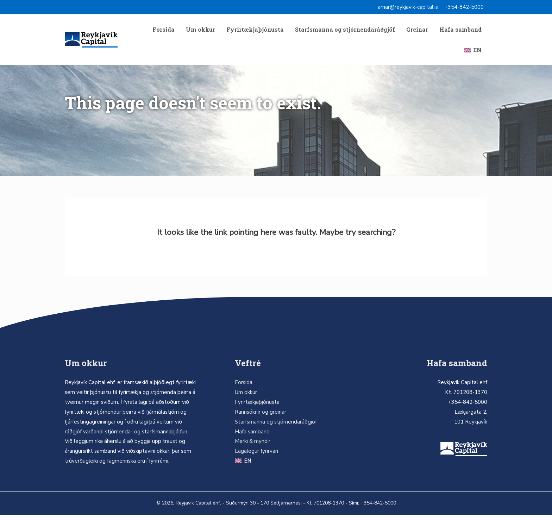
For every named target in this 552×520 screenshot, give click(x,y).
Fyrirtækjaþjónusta (255, 31)
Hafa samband (460, 31)
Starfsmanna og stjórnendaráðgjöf (345, 31)
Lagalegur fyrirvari (256, 456)
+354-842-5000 (464, 7)
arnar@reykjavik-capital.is (408, 7)
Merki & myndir (252, 446)
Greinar (417, 31)
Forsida (163, 31)
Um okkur (200, 31)
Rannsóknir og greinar (260, 417)
